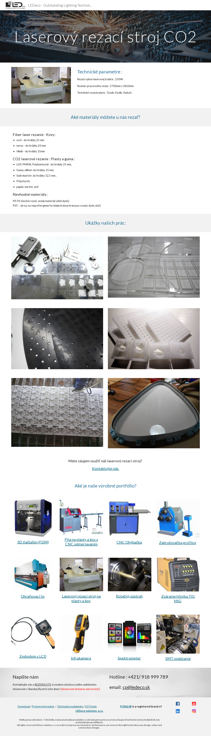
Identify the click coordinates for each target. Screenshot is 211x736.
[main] (105, 36)
